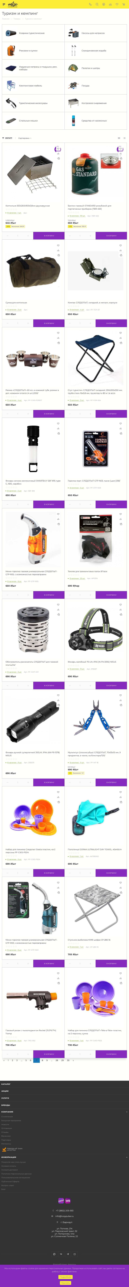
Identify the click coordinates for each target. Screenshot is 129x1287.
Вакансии (6, 1136)
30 (68, 1060)
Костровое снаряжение (87, 103)
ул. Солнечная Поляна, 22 (64, 1236)
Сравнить (58, 153)
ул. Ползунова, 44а (64, 1233)
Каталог (5, 1084)
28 (57, 1060)
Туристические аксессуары (27, 103)
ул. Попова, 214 (64, 1228)
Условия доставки (9, 1170)
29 (62, 1060)
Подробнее (65, 1277)
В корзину (49, 236)
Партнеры (6, 1140)
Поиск (97, 4)
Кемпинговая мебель (24, 85)
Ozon (61, 1200)
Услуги (5, 1098)
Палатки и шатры (84, 68)
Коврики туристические (25, 33)
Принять (65, 1283)
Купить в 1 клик (58, 158)
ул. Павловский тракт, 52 (64, 1231)
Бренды (5, 1105)
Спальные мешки (22, 120)
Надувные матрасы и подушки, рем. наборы (31, 68)
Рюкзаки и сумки (21, 50)
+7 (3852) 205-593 (64, 1210)
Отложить (58, 148)
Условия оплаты (8, 1166)
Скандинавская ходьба (87, 50)
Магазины (6, 1144)
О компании (7, 1117)
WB (68, 1200)
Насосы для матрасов (86, 33)
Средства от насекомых (87, 120)
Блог (3, 1189)
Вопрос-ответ (7, 1185)
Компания (7, 1112)
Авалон (72, 1264)
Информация (8, 1157)
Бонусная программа (11, 1121)
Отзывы (4, 1132)
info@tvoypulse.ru (64, 1216)
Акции (5, 1091)
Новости (5, 1124)
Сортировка (23, 138)
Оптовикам (6, 1128)
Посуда (78, 85)
